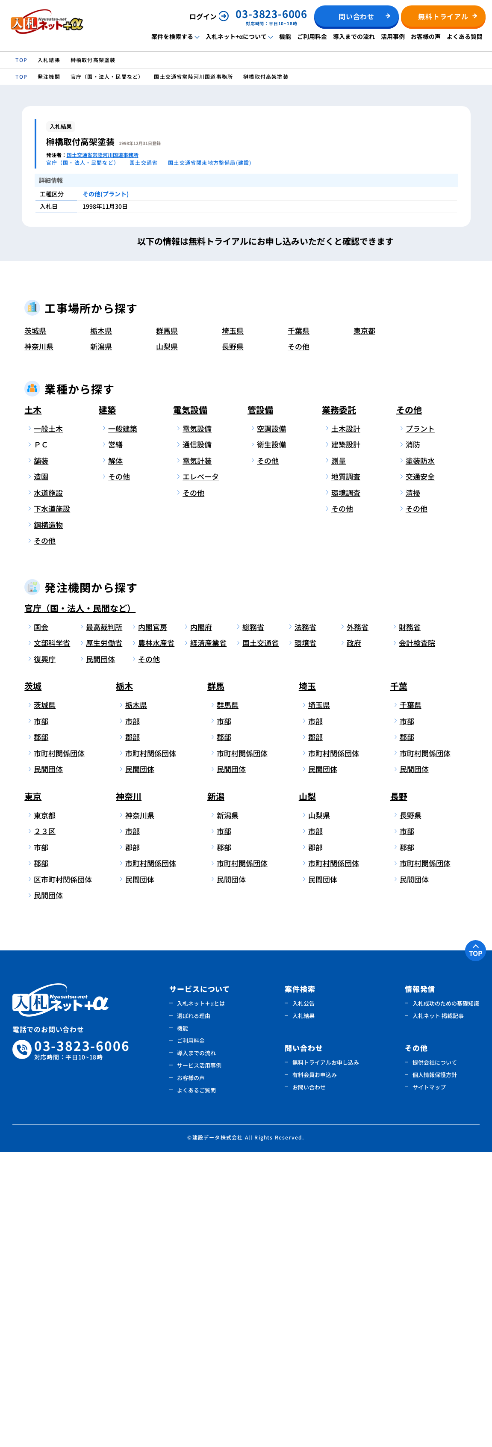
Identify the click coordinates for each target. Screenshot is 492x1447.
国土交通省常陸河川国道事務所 (102, 154)
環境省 (305, 938)
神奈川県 (38, 641)
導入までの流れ (354, 36)
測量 (338, 755)
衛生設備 (271, 739)
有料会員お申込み (314, 1370)
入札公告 (303, 1298)
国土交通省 (260, 938)
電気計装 (197, 755)
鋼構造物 (48, 819)
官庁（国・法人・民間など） (80, 903)
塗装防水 (420, 755)
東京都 (364, 625)
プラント (420, 723)
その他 (298, 641)
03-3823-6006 (82, 1345)
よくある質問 (465, 36)
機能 (285, 36)
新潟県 (101, 641)
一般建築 (122, 723)
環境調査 (345, 787)
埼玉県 (233, 625)
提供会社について (434, 1357)
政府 (354, 938)
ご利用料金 (312, 36)
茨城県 (35, 625)
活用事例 (393, 36)
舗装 (41, 755)
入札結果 (303, 1311)
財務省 (410, 922)
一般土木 (48, 723)
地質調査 (345, 771)
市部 (41, 1016)
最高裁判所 (104, 922)
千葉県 (298, 625)
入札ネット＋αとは (201, 1298)
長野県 (233, 641)
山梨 (307, 1091)
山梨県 (167, 641)
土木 (32, 704)
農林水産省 (156, 938)
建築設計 (345, 739)
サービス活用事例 (199, 1360)
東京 (32, 1091)
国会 (41, 922)
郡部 (41, 1032)
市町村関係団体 (58, 1048)
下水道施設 (52, 804)
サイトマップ (429, 1382)
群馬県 (167, 625)
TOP (476, 1248)
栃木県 (101, 625)
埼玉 (307, 981)
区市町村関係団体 (58, 1174)
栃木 (124, 981)
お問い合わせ (309, 1382)
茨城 (32, 981)
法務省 (305, 922)
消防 (413, 739)
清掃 (413, 787)
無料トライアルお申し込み (325, 1357)
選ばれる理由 (193, 1311)
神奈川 (128, 1091)
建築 (107, 704)
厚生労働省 (104, 938)
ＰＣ (41, 739)
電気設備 (190, 704)
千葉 (398, 981)
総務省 (253, 922)
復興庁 (45, 954)
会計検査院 (417, 938)
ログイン (203, 16)
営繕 (115, 739)
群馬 (215, 981)
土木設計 (345, 723)
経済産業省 (208, 938)
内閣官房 (152, 922)
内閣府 (201, 922)
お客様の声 (426, 36)
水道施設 (48, 787)
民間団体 (100, 954)
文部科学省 (52, 938)
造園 (41, 771)
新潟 (215, 1091)
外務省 (357, 922)
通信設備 (197, 739)
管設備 (260, 704)
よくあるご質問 (196, 1385)
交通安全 (420, 771)
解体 (115, 755)
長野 (398, 1091)
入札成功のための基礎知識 (445, 1298)
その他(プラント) (105, 193)
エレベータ (201, 771)
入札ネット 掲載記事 (438, 1311)
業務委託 (339, 704)
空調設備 (271, 723)
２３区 (45, 1126)
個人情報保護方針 (434, 1370)
